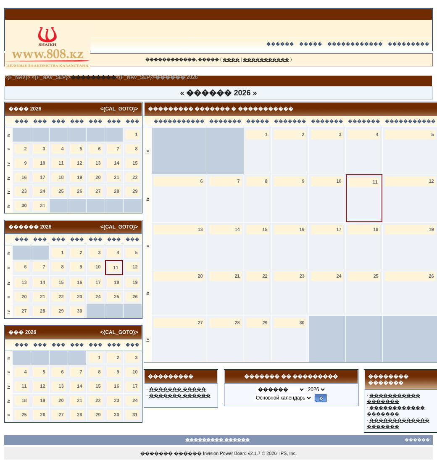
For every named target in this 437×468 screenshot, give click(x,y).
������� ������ (180, 395)
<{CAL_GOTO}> (119, 109)
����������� (266, 59)
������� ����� (177, 389)
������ (280, 44)
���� (231, 59)
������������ (355, 44)
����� (310, 44)
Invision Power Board (225, 453)
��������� (408, 44)
